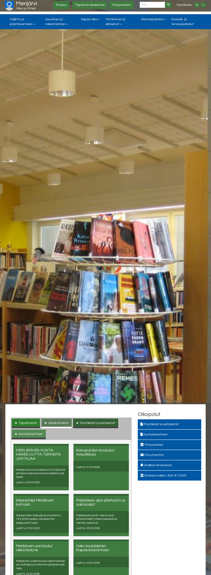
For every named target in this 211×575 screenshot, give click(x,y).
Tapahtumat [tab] (28, 423)
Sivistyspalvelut (153, 19)
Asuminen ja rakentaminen (56, 22)
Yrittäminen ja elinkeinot (115, 22)
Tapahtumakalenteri (90, 5)
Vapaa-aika (90, 19)
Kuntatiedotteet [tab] (31, 434)
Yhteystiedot (121, 5)
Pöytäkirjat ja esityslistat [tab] (97, 423)
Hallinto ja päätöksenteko (22, 22)
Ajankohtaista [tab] (58, 423)
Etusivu (61, 5)
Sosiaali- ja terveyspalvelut (182, 22)
